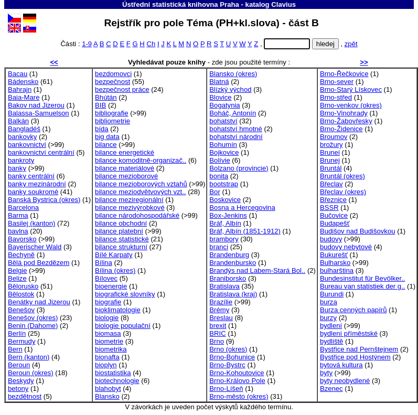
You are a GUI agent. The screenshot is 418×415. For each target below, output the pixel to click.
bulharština (336, 270)
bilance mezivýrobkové (130, 207)
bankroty (21, 160)
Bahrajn (19, 89)
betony (18, 388)
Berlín (17, 333)
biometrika (110, 349)
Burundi (332, 294)
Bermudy (21, 341)
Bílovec (106, 278)
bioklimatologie (118, 310)
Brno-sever (336, 82)
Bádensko (23, 82)
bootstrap (223, 184)
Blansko (107, 396)
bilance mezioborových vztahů (141, 184)
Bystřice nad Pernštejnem (359, 349)
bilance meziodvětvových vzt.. (140, 192)
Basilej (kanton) (31, 223)
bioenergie (111, 286)
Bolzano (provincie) (238, 168)
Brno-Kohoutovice (236, 373)
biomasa (108, 333)
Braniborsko (227, 278)
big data (107, 137)
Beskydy (21, 381)
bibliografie (111, 113)
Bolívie (219, 160)
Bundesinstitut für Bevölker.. (362, 278)
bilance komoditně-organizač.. (140, 160)
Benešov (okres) (33, 318)
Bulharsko (335, 263)
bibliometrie (112, 121)
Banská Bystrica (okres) (44, 200)
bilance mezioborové (126, 176)
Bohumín (223, 144)
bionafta (107, 357)
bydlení (331, 325)
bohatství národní (235, 137)
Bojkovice (224, 152)
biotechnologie (117, 381)
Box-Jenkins (227, 215)
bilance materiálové (124, 168)
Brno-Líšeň (226, 388)
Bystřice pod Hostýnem (355, 357)
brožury (331, 144)
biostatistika (113, 373)
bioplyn (106, 365)
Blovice (220, 97)
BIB (100, 105)
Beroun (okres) (30, 373)
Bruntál (331, 168)
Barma (18, 215)
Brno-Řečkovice (344, 74)
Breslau (220, 318)
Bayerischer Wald (34, 247)
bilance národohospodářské (137, 215)
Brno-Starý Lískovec (351, 89)
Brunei (330, 152)
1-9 (87, 44)
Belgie (17, 270)
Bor (214, 192)
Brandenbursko (232, 263)
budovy (331, 239)
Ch (150, 44)
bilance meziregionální (129, 200)
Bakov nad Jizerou (36, 105)
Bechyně (21, 255)
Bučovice (334, 215)
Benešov (21, 310)
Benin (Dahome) (33, 325)
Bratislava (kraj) (233, 294)
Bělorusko (23, 286)
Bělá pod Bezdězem (38, 263)
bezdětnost (24, 396)
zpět (351, 44)
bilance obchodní (121, 223)
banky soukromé (33, 192)
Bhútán (106, 97)
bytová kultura (341, 365)
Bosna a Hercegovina (242, 207)
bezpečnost (112, 82)
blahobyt (108, 388)
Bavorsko (22, 239)
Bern (15, 349)
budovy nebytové (346, 247)
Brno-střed (336, 97)
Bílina (103, 263)
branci (218, 247)
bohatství (223, 121)
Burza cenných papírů (353, 310)
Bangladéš (24, 129)
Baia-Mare (23, 97)
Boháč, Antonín (232, 113)
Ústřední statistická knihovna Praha (180, 4)
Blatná (219, 82)
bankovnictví (27, 144)
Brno (216, 341)
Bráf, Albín (225, 223)
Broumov (333, 137)
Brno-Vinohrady (344, 113)
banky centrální (31, 176)
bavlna (18, 231)
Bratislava (224, 286)
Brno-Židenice (341, 129)
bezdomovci (113, 74)
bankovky (22, 137)
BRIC (217, 333)
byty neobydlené (345, 381)
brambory (223, 239)
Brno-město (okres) (238, 396)
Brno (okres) (228, 349)
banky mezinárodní (37, 184)
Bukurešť (334, 255)
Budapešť (335, 223)
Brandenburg (229, 255)
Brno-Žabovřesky (346, 121)
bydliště (331, 341)
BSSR (329, 207)
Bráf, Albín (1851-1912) (245, 231)
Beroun (19, 365)
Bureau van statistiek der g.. (362, 286)
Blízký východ (230, 89)
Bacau (17, 74)
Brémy (219, 310)
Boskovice (225, 200)
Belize (17, 278)
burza (328, 302)
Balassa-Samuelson (38, 113)
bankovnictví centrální (41, 152)
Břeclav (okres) (343, 192)
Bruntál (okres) (342, 176)
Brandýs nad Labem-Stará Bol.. (257, 270)
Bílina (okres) (115, 270)
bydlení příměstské (349, 333)
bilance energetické (124, 152)
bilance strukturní (121, 247)
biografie (108, 302)
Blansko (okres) (233, 74)
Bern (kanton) (28, 357)
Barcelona (23, 207)
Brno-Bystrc (227, 365)
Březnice (333, 200)
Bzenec (331, 388)
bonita (218, 176)
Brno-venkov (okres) (351, 105)
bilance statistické (122, 239)
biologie (107, 318)
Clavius (283, 4)
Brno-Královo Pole (237, 381)
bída (102, 129)
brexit (217, 325)
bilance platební (119, 231)
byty (326, 373)
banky (17, 168)
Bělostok (21, 294)
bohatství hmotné (235, 129)
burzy (328, 318)
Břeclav (331, 184)
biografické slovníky (125, 294)
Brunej (330, 160)
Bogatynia (224, 105)
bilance (106, 144)
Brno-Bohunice (232, 357)
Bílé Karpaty (113, 255)
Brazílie (220, 302)
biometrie (109, 341)
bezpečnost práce (122, 89)
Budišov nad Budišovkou (357, 231)
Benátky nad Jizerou (39, 302)
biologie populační (123, 325)
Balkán (18, 121)
